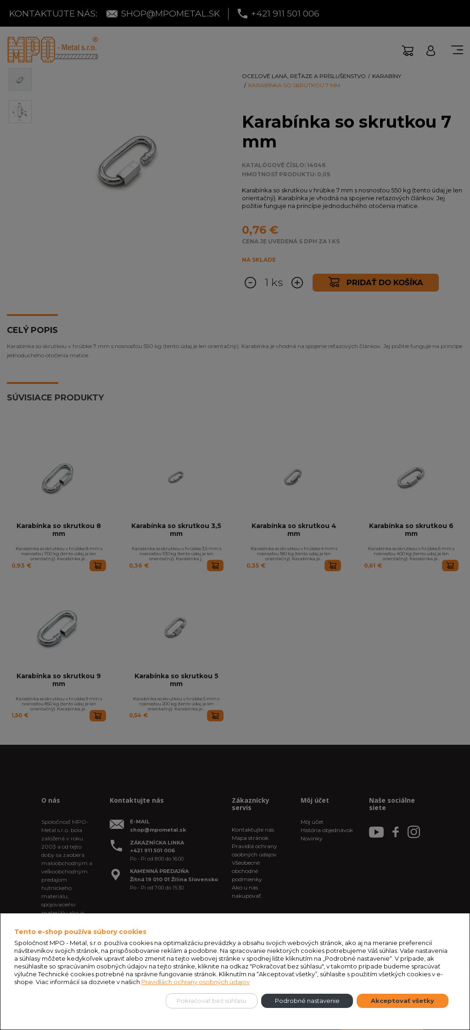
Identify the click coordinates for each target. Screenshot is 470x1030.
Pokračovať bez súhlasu (211, 1000)
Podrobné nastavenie (307, 1000)
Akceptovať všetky (402, 1000)
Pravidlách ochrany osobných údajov (195, 981)
